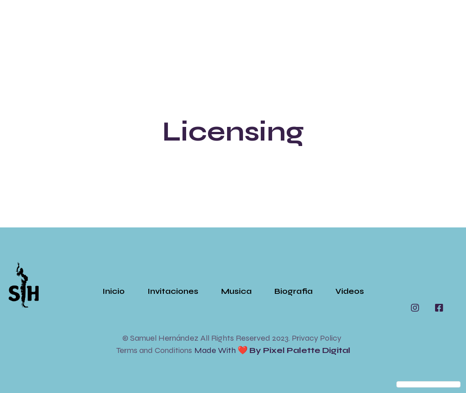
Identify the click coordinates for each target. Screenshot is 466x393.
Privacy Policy (316, 338)
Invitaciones (172, 291)
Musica (236, 291)
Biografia (293, 291)
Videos (349, 291)
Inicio (113, 291)
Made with (272, 350)
